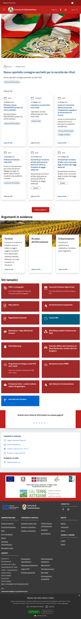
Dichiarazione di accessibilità (46, 577)
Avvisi (9, 67)
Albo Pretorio (45, 565)
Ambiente (44, 530)
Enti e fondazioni (7, 534)
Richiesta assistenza (28, 572)
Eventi (63, 544)
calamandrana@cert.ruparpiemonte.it (14, 591)
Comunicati (36, 98)
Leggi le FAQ (25, 569)
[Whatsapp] (65, 9)
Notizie (63, 523)
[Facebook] (60, 9)
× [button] (79, 595)
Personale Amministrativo (6, 543)
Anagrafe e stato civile (28, 523)
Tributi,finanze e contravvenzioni (46, 524)
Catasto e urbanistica (28, 531)
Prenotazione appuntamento (26, 560)
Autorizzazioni (46, 533)
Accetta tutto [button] (33, 612)
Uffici (3, 531)
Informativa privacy (47, 569)
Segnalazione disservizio (29, 565)
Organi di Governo (7, 523)
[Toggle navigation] (4, 9)
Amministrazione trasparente (47, 560)
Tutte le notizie (40, 210)
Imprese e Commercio (28, 527)
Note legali (44, 572)
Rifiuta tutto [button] (47, 612)
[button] (40, 616)
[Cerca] (77, 9)
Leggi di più (65, 603)
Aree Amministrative (8, 527)
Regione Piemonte (9, 3)
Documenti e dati (7, 548)
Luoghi (63, 541)
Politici (3, 538)
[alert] (40, 606)
